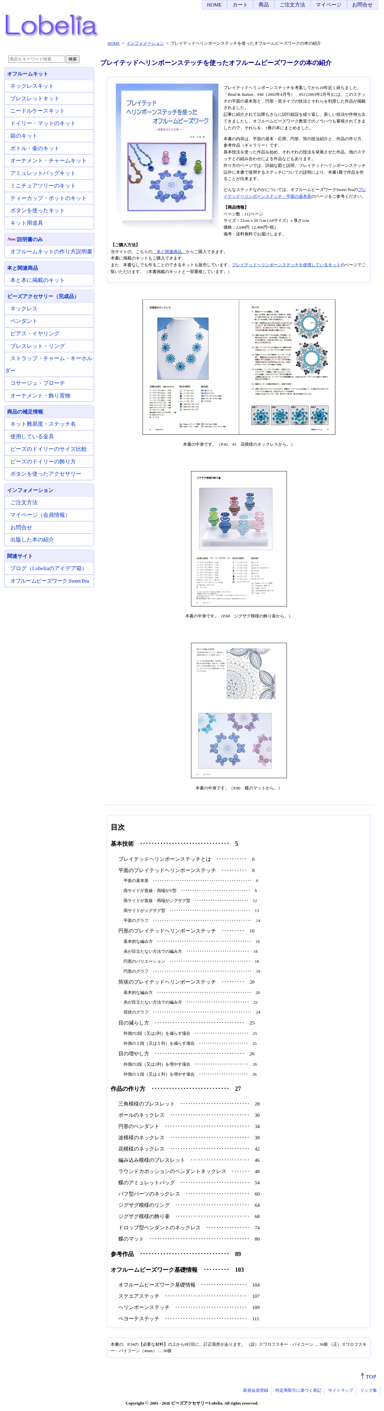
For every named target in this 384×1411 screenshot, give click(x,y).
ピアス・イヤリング (34, 334)
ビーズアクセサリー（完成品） (43, 296)
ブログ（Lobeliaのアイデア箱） (48, 568)
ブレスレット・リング (37, 346)
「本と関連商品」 (169, 251)
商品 (264, 4)
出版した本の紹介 (32, 540)
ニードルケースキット (37, 111)
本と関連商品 (22, 268)
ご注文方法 (292, 4)
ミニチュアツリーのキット (43, 186)
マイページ (329, 4)
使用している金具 (32, 436)
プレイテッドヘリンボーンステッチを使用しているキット (286, 264)
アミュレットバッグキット (43, 173)
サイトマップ (340, 1390)
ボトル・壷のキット (34, 148)
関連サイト (20, 556)
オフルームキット (27, 74)
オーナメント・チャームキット (48, 161)
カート (240, 4)
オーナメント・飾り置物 (40, 396)
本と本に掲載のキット (37, 280)
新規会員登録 (255, 1390)
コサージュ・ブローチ (37, 383)
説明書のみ (25, 239)
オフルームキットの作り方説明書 (51, 252)
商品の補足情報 (25, 411)
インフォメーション (30, 490)
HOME (214, 4)
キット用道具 (26, 223)
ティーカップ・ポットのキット (48, 198)
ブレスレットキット (34, 99)
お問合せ (362, 4)
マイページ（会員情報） (40, 515)
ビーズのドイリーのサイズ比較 (48, 449)
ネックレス (24, 308)
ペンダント (24, 321)
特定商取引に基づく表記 (298, 1390)
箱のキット (24, 136)
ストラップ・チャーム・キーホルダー (48, 364)
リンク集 (368, 1390)
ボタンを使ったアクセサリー (45, 474)
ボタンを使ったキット (37, 210)
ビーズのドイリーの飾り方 (43, 462)
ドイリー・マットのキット (43, 123)
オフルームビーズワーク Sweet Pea (49, 581)
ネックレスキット (32, 86)
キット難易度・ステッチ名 (43, 424)
